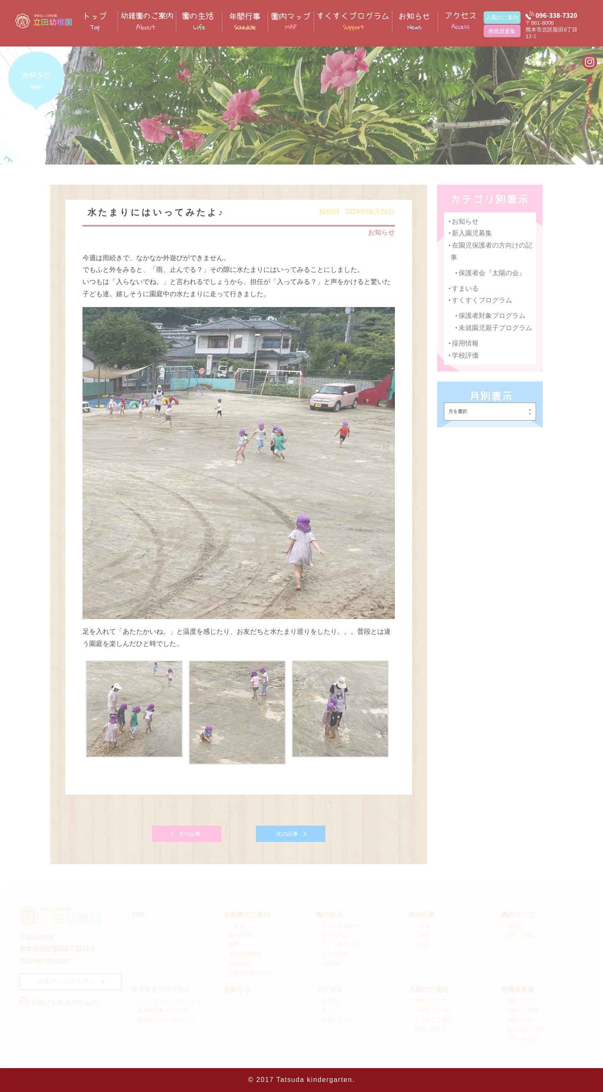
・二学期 (419, 935)
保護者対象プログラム (490, 317)
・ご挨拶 (234, 925)
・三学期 (419, 944)
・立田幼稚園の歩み (248, 973)
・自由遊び (329, 963)
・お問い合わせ (427, 1029)
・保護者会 (237, 963)
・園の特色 (237, 935)
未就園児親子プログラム (494, 329)
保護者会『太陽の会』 (490, 274)
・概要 (232, 944)
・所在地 (327, 1001)
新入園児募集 (471, 235)
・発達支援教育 (242, 954)
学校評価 (464, 356)
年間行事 (422, 914)
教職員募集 (501, 31)
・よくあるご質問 (430, 1020)
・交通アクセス (334, 1020)
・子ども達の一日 (337, 944)
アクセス (329, 989)
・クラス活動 (332, 954)
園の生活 (329, 914)
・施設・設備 (517, 935)
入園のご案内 (502, 17)
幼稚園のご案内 (247, 914)
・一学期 (419, 925)
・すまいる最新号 (337, 925)
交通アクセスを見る (70, 981)
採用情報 (464, 344)
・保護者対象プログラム (160, 1010)
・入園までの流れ (430, 1010)
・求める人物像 (520, 1010)
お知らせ (381, 234)
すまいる (464, 290)
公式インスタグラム (589, 97)
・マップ (327, 1010)
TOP (138, 914)
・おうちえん (332, 935)
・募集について (427, 1001)
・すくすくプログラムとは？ (166, 1001)
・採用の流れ (517, 1020)
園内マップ (517, 914)
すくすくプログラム (481, 301)
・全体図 (512, 925)
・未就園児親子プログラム (163, 1020)
